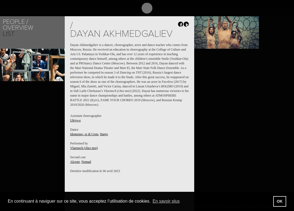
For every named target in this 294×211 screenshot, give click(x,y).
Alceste (75, 162)
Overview (18, 28)
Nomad (86, 162)
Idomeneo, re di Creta (84, 134)
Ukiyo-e (75, 120)
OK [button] (280, 201)
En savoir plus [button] (166, 201)
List (9, 34)
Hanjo (104, 134)
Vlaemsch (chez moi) (84, 148)
